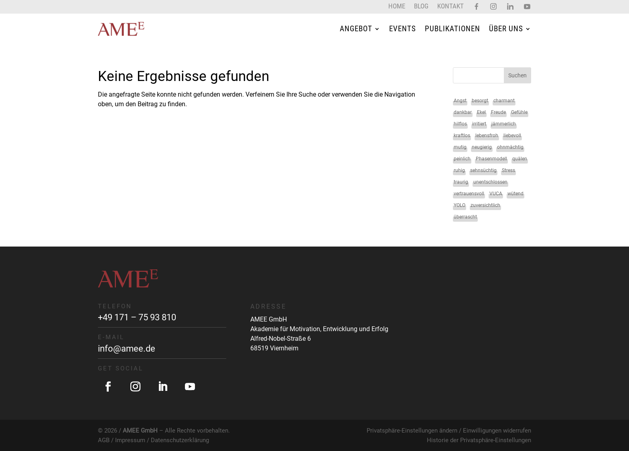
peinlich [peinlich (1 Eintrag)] (462, 159)
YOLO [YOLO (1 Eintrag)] (459, 205)
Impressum (130, 440)
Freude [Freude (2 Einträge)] (498, 112)
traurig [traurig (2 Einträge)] (461, 182)
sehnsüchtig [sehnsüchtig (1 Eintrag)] (483, 170)
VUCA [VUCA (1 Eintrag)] (495, 193)
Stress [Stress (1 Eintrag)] (508, 170)
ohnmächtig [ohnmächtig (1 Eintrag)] (510, 147)
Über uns (506, 28)
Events (402, 28)
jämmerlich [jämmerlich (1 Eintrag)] (503, 124)
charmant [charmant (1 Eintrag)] (504, 100)
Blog (421, 6)
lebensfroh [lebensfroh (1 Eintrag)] (486, 135)
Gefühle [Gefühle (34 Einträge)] (519, 112)
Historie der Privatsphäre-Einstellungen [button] (479, 440)
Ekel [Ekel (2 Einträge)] (481, 112)
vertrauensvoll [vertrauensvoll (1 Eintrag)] (469, 193)
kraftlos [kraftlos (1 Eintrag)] (462, 135)
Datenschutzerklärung (180, 440)
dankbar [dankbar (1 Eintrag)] (463, 112)
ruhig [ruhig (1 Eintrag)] (459, 170)
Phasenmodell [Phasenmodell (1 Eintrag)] (491, 159)
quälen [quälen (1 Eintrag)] (519, 159)
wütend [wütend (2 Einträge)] (515, 193)
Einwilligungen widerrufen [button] (497, 430)
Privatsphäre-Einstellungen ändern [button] (412, 430)
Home (396, 6)
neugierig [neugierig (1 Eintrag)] (482, 147)
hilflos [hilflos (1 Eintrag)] (460, 124)
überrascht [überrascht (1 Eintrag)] (465, 217)
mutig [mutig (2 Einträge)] (460, 147)
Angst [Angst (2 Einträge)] (460, 100)
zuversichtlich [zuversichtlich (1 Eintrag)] (485, 205)
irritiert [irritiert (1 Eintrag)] (479, 124)
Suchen (517, 75)
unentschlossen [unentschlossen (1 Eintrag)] (490, 182)
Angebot (356, 28)
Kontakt (450, 6)
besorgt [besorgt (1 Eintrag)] (480, 100)
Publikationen (452, 28)
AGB (104, 440)
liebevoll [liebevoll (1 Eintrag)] (512, 135)
